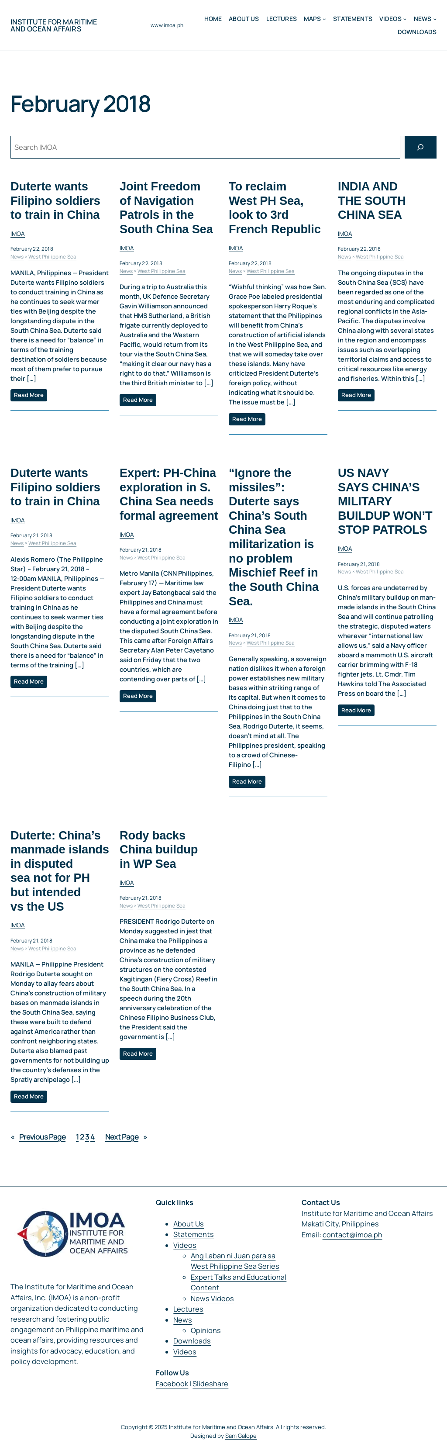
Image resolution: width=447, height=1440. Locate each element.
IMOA (17, 234)
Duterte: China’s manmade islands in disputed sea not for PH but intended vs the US (59, 871)
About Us (188, 1224)
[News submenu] (435, 19)
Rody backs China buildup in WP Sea (159, 849)
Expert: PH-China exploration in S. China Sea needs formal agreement (169, 494)
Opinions (206, 1330)
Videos (390, 19)
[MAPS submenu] (324, 19)
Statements (193, 1234)
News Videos (212, 1298)
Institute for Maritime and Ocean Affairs (53, 25)
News (423, 19)
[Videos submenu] (404, 19)
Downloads (192, 1341)
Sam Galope (241, 1436)
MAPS (312, 19)
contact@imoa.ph (352, 1235)
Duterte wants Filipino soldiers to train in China (55, 200)
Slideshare (210, 1383)
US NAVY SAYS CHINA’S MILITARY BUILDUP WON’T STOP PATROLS (385, 501)
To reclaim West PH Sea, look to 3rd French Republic (275, 208)
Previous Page (37, 1137)
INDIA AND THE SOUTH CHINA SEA (372, 200)
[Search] (421, 147)
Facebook (172, 1383)
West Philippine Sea (52, 256)
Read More (29, 395)
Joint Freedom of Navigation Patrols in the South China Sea (166, 208)
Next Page (126, 1137)
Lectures (188, 1309)
